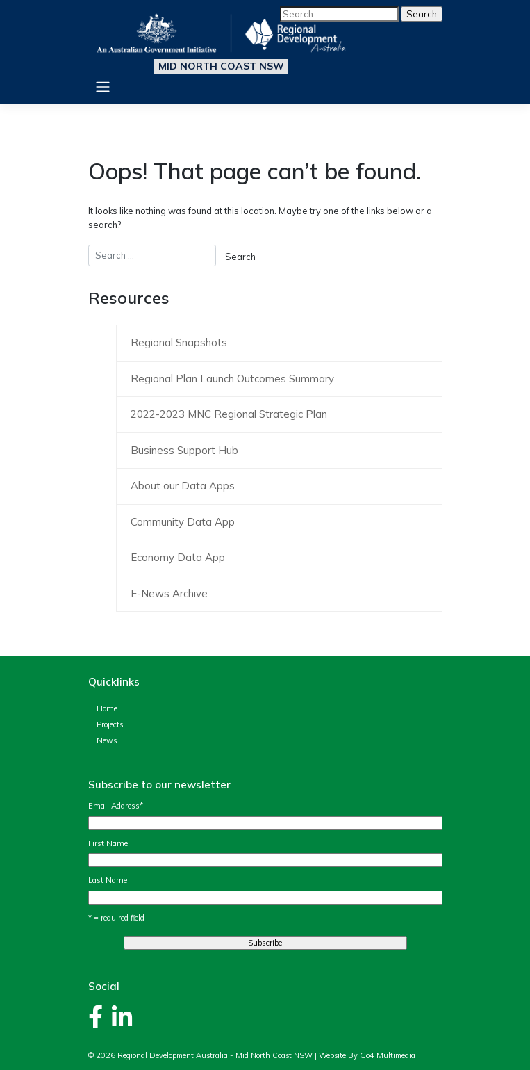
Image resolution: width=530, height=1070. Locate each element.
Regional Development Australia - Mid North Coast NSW (215, 1055)
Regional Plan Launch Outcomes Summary (232, 378)
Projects (110, 724)
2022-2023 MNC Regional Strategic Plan (229, 414)
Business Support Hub (184, 450)
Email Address (115, 806)
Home (107, 708)
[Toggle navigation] (103, 86)
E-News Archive (169, 593)
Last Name (107, 880)
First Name (108, 843)
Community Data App (183, 521)
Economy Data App (178, 557)
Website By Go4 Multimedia (367, 1055)
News (107, 740)
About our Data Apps (183, 485)
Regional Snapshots (179, 342)
